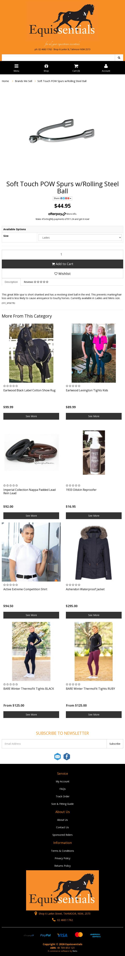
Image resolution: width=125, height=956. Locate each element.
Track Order (62, 796)
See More (31, 416)
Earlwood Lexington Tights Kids (87, 390)
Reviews (36, 282)
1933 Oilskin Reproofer (81, 490)
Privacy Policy (62, 858)
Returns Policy (62, 865)
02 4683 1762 (62, 920)
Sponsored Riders (62, 834)
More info (62, 213)
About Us (62, 820)
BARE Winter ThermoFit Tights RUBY (90, 689)
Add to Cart (62, 264)
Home (5, 81)
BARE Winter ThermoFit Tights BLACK (28, 689)
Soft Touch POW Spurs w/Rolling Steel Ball (61, 81)
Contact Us (62, 827)
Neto (75, 951)
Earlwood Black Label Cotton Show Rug (29, 390)
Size (6, 235)
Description (11, 282)
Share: (62, 198)
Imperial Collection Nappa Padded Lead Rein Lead (29, 491)
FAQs (62, 789)
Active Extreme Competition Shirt (25, 589)
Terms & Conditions (62, 850)
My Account (62, 781)
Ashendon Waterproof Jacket (85, 589)
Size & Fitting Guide (62, 804)
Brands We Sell (23, 81)
